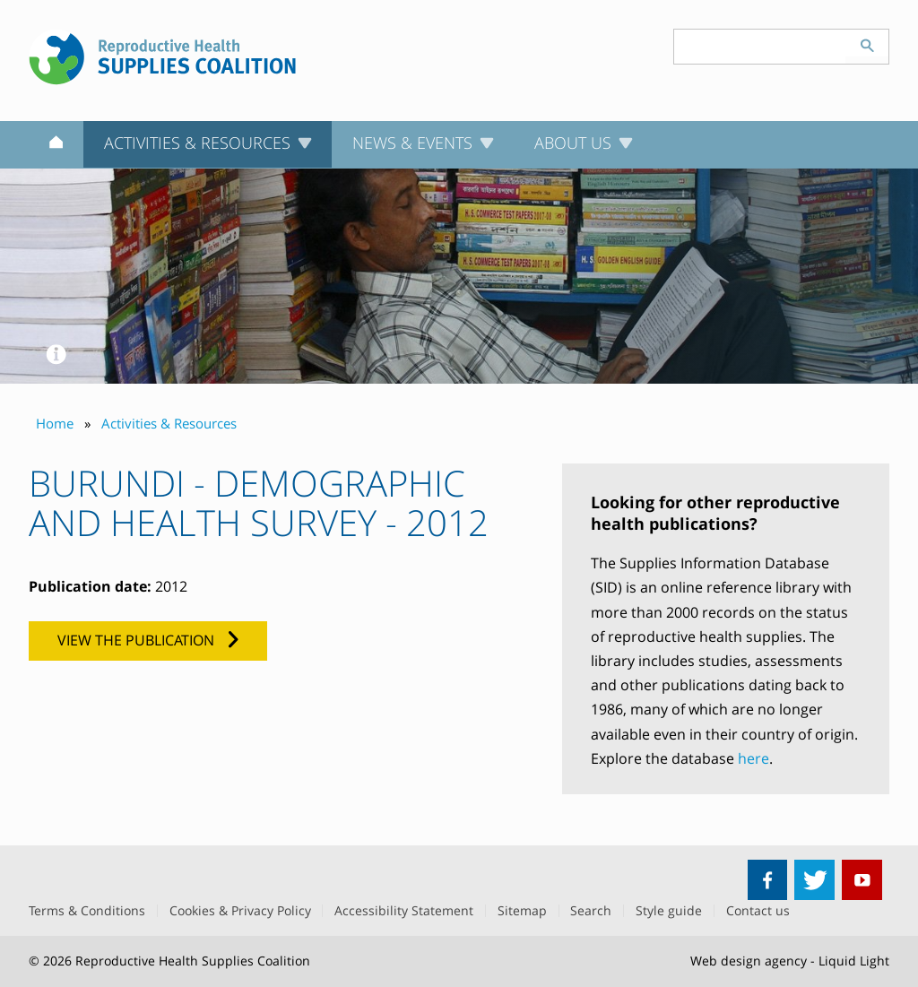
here (753, 758)
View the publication (135, 640)
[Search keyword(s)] (760, 47)
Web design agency (748, 960)
